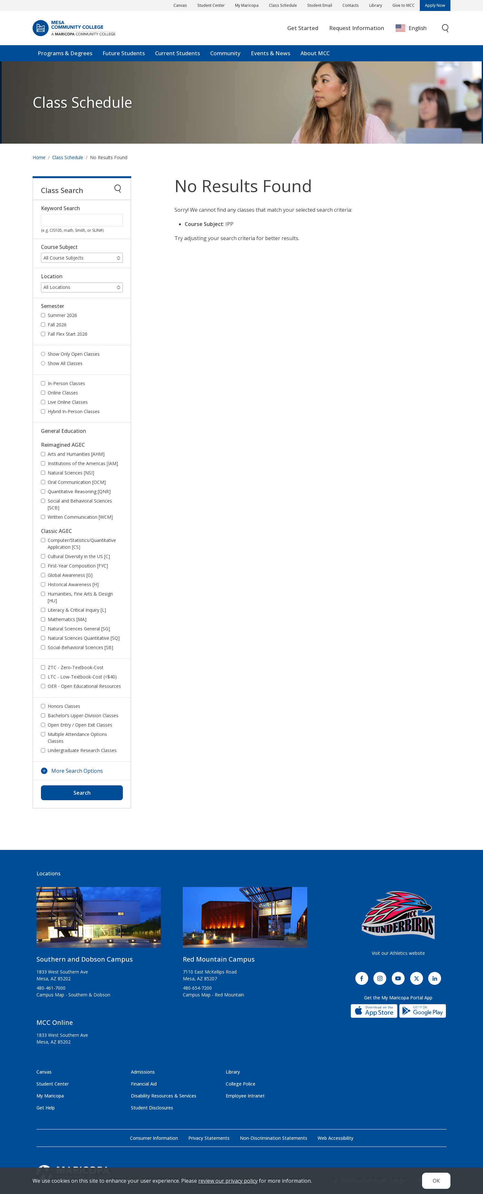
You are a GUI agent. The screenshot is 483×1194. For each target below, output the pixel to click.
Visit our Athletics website (398, 953)
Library (375, 5)
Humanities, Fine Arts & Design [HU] (80, 597)
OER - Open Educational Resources (84, 686)
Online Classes (63, 393)
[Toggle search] (445, 28)
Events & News (270, 53)
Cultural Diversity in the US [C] (79, 556)
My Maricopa (247, 5)
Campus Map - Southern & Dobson (73, 995)
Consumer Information (154, 1138)
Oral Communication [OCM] (77, 482)
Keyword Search (60, 208)
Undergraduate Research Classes (82, 750)
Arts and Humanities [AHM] (76, 454)
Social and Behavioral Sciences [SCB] (80, 504)
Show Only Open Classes (74, 354)
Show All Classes (65, 363)
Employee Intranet (245, 1096)
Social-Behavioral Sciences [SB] (80, 647)
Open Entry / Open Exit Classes (80, 725)
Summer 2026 (62, 315)
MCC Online (54, 1022)
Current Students (177, 53)
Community (225, 53)
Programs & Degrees (65, 53)
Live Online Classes (68, 402)
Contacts (350, 5)
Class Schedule (283, 5)
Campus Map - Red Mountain (213, 995)
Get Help (45, 1108)
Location (52, 276)
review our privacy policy (228, 1180)
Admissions (143, 1072)
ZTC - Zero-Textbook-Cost (76, 667)
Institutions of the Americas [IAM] (83, 463)
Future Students (124, 53)
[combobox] (416, 28)
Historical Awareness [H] (73, 584)
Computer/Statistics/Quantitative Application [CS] (82, 543)
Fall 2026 (57, 324)
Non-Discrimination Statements (273, 1138)
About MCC (315, 53)
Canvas (180, 5)
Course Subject (59, 247)
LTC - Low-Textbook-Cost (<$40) (82, 677)
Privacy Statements (209, 1138)
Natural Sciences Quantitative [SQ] (84, 638)
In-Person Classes (66, 383)
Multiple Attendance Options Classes (77, 737)
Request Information (356, 28)
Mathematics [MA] (67, 619)
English (411, 28)
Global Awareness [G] (70, 575)
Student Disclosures (152, 1108)
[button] (82, 258)
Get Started (302, 28)
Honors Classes (64, 706)
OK (436, 1180)
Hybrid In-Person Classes (74, 411)
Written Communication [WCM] (80, 517)
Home (39, 157)
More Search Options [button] (77, 770)
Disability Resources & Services (163, 1096)
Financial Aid (144, 1084)
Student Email (319, 5)
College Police (240, 1084)
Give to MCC (403, 5)
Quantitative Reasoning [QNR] (79, 491)
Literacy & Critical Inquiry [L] (77, 610)
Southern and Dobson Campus (84, 959)
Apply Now (435, 5)
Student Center (211, 5)
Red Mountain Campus (219, 959)
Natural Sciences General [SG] (79, 629)
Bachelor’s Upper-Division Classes (83, 715)
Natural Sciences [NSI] (71, 473)
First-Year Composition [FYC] (78, 566)
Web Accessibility (335, 1138)
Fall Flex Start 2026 (67, 334)
